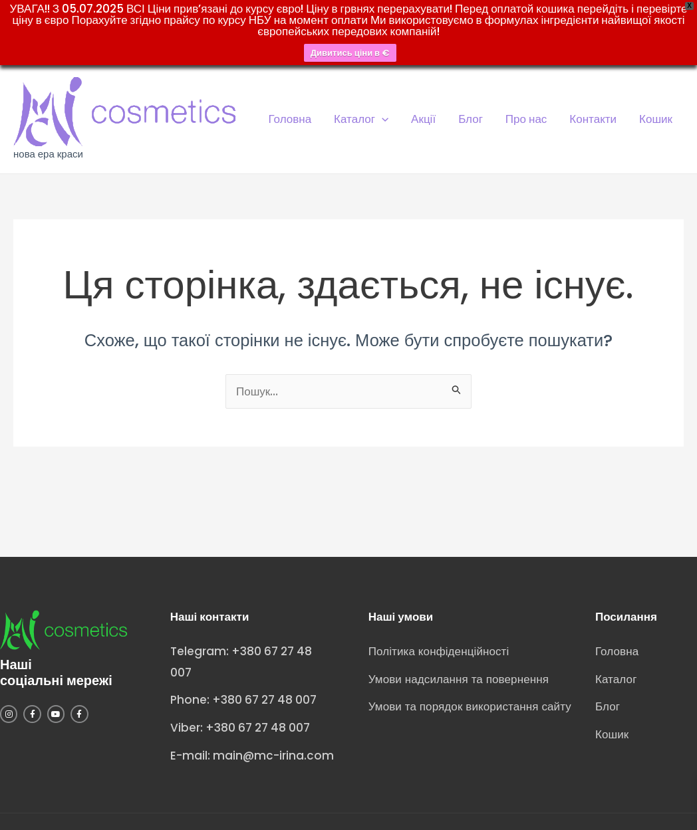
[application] (381, 119)
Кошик (655, 119)
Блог (470, 119)
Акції (423, 119)
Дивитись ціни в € (350, 53)
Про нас (526, 119)
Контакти (593, 119)
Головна (290, 119)
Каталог (361, 119)
